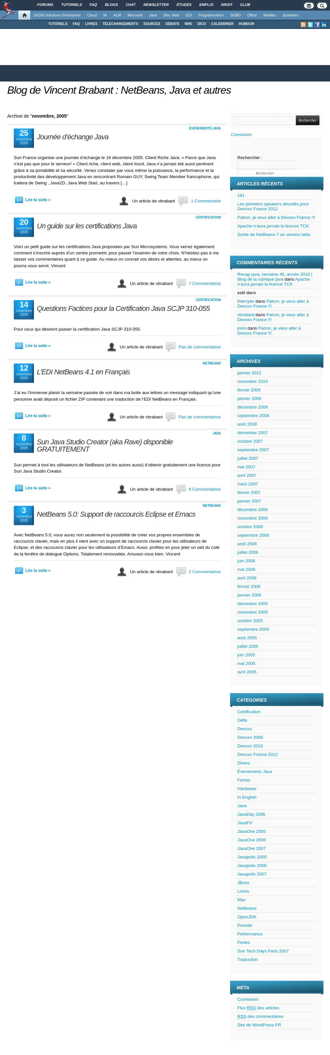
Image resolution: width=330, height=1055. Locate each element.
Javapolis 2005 (252, 857)
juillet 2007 (247, 458)
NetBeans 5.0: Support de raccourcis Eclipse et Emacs (116, 514)
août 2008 (247, 424)
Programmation (211, 15)
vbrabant (245, 314)
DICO (202, 24)
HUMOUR (246, 24)
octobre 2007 (250, 441)
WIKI (188, 24)
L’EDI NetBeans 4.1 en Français (83, 372)
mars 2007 (247, 483)
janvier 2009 (249, 398)
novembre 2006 (252, 518)
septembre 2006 (253, 535)
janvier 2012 (249, 372)
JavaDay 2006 (251, 814)
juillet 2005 (247, 646)
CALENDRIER (222, 24)
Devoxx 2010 (250, 745)
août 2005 (247, 637)
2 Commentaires (205, 571)
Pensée (244, 925)
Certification (208, 217)
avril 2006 (246, 577)
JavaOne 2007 (251, 848)
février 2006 (248, 586)
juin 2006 (246, 560)
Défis (242, 720)
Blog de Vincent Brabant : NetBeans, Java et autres (119, 90)
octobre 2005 (250, 620)
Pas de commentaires (199, 346)
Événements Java (205, 128)
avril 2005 (246, 671)
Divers (243, 763)
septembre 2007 (253, 449)
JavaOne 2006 (251, 839)
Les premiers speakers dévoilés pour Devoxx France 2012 (273, 206)
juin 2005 (246, 654)
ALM (117, 15)
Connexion (241, 134)
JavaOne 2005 (251, 831)
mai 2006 (246, 569)
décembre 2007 (252, 432)
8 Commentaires (205, 489)
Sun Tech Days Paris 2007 (263, 951)
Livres (243, 891)
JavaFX (244, 822)
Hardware (246, 788)
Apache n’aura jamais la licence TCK (273, 225)
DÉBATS (172, 24)
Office (252, 15)
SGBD (235, 15)
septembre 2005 (253, 629)
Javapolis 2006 (252, 865)
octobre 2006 (250, 526)
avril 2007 (246, 475)
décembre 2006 (252, 509)
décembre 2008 (252, 407)
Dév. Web (171, 15)
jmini (241, 328)
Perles (243, 942)
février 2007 (248, 492)
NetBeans (212, 363)
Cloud (92, 15)
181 (241, 195)
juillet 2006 (247, 552)
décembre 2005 (252, 603)
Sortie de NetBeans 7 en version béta (273, 234)
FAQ (76, 24)
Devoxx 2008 (250, 737)
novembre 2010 (252, 381)
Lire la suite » (38, 200)
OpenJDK (246, 916)
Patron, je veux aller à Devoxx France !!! (276, 217)
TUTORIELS (58, 24)
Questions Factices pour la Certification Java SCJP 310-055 (123, 308)
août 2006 (247, 543)
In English (247, 797)
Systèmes (291, 15)
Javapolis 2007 (252, 874)
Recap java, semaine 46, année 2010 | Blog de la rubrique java (274, 277)
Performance (249, 933)
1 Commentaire (206, 201)
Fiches (243, 780)
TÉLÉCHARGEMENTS (120, 24)
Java (153, 15)
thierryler (245, 301)
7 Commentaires (205, 283)
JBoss (243, 882)
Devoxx (244, 728)
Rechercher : (249, 157)
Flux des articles (258, 1007)
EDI (189, 15)
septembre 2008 (253, 415)
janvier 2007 (249, 501)
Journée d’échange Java (72, 137)
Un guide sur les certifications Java (87, 226)
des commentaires (260, 1016)
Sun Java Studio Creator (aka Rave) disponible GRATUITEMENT (105, 445)
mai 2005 (246, 663)
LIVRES (91, 24)
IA (105, 15)
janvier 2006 (249, 595)
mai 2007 (246, 466)
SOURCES (151, 24)
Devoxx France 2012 (257, 754)
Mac (241, 899)
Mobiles (269, 15)
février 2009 (248, 389)
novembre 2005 (252, 612)
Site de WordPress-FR (259, 1024)
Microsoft (135, 15)
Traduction (247, 959)
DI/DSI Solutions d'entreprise (57, 15)
